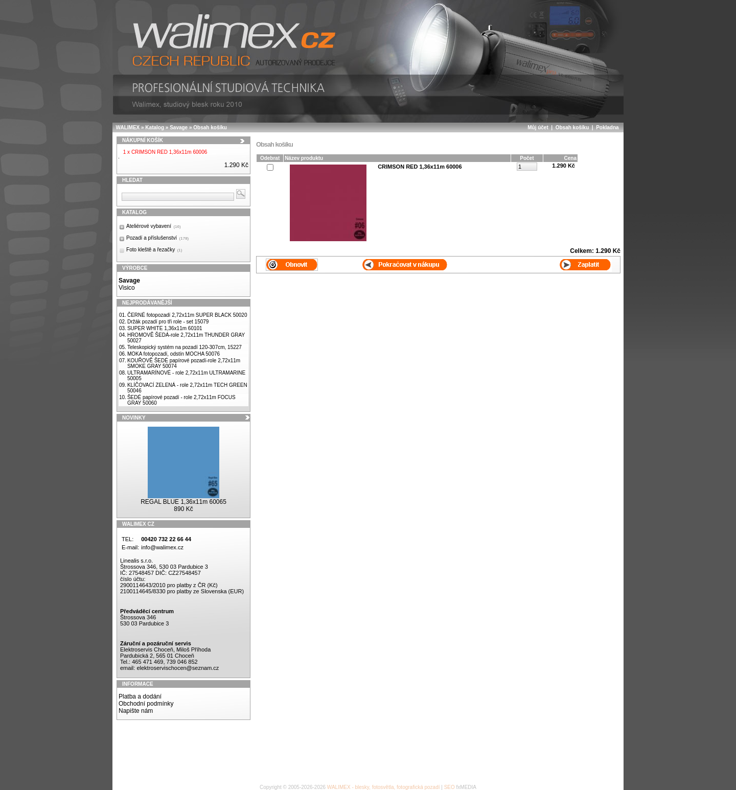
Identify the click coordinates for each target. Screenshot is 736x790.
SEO (449, 787)
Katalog (154, 127)
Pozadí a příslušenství (157, 238)
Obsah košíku (210, 127)
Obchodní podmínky (146, 703)
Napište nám (136, 710)
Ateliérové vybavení (153, 226)
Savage (179, 127)
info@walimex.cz (162, 547)
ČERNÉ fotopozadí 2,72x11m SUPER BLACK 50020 (187, 315)
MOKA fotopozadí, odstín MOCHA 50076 (173, 354)
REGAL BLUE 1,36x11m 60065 (183, 501)
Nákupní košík (142, 140)
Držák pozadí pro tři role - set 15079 (168, 321)
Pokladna (607, 127)
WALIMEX (128, 127)
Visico (127, 287)
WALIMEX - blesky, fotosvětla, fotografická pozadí (383, 787)
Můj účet (537, 127)
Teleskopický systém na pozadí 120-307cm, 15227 (184, 347)
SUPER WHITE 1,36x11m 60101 (164, 328)
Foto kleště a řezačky (154, 249)
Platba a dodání (140, 696)
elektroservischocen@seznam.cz (177, 668)
